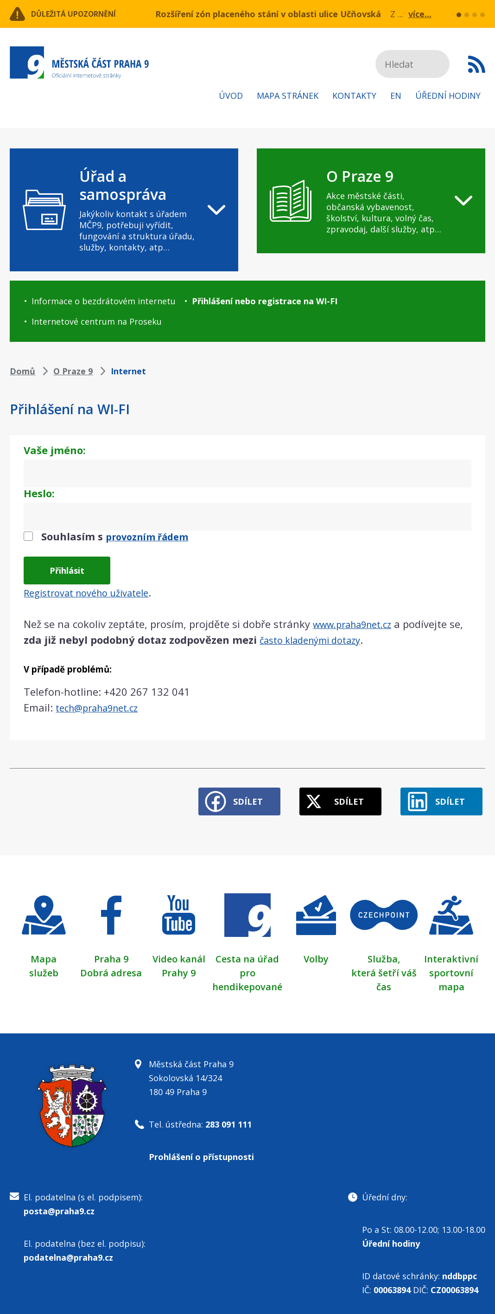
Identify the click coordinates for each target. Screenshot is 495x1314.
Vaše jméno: (55, 449)
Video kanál (178, 953)
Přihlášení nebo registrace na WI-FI (264, 301)
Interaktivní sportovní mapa (451, 967)
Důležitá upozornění (84, 13)
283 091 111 (228, 1118)
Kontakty (354, 95)
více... (420, 13)
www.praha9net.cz (357, 623)
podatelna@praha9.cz (68, 1251)
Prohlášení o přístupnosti (201, 1150)
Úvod (231, 95)
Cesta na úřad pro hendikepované (247, 967)
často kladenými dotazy (332, 639)
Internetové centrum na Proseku (97, 321)
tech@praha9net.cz (102, 706)
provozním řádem (151, 536)
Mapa (44, 953)
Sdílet (229, 795)
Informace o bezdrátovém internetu (104, 301)
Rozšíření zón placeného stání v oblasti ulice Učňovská (268, 13)
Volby (316, 953)
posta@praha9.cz (59, 1205)
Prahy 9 (179, 967)
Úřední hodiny (448, 95)
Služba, (384, 953)
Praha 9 (111, 953)
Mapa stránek (287, 95)
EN (395, 95)
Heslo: (39, 493)
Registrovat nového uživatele (93, 591)
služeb (43, 967)
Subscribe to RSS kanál (476, 64)
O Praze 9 (73, 371)
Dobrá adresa (111, 967)
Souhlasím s (119, 536)
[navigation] (124, 209)
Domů (22, 371)
